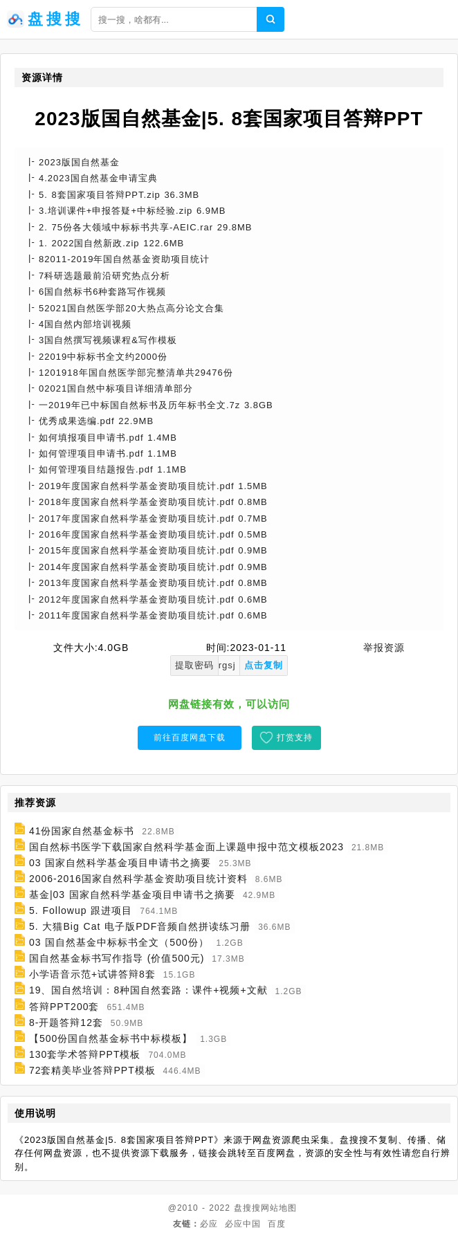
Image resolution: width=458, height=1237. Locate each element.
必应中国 (243, 1224)
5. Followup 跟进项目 (80, 910)
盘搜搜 (247, 1208)
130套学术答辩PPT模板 (85, 1054)
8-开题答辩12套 (66, 1022)
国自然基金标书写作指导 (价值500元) (117, 958)
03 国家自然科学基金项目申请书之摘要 (120, 862)
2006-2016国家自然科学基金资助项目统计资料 (138, 878)
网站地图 (279, 1208)
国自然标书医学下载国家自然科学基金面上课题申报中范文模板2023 (186, 846)
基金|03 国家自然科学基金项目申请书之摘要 (132, 894)
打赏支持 (295, 737)
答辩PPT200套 (64, 1006)
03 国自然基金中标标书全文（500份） (119, 942)
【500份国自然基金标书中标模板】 (110, 1038)
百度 (277, 1224)
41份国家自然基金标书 (82, 830)
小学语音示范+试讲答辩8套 (92, 974)
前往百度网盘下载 (190, 737)
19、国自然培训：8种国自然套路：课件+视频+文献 (148, 990)
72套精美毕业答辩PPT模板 (92, 1070)
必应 (209, 1224)
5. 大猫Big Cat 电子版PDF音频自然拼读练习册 (139, 926)
